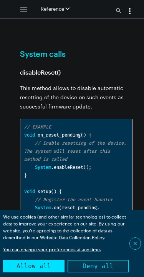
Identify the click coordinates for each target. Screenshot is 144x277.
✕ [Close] (135, 243)
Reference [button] (55, 9)
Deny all (98, 266)
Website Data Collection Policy (72, 237)
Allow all (34, 266)
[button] (129, 12)
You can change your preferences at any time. (52, 249)
